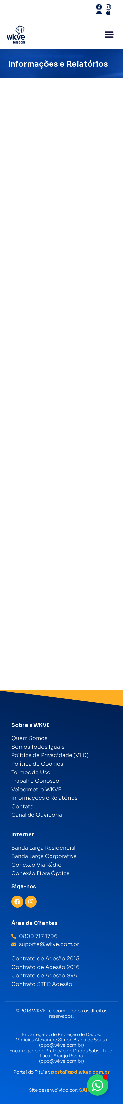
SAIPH (86, 1090)
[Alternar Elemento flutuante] (97, 1085)
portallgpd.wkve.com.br (80, 1072)
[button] (109, 34)
